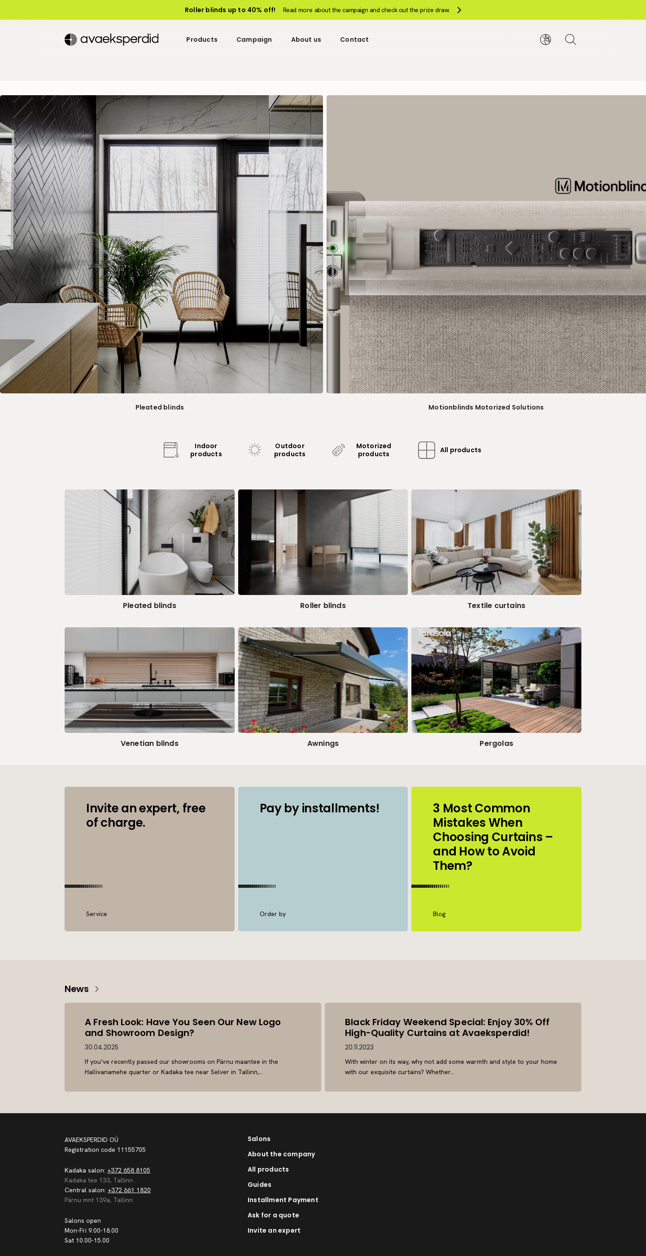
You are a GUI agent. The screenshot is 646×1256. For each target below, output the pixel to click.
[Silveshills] (116, 37)
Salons (259, 1138)
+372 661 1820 (129, 1190)
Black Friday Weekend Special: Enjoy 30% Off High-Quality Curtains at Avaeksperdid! (448, 1027)
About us (306, 37)
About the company (281, 1154)
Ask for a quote (273, 1215)
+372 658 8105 (128, 1170)
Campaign (254, 37)
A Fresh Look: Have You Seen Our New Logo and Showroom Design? (184, 1027)
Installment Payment (283, 1199)
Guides (259, 1184)
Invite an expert (274, 1230)
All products (268, 1169)
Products (202, 37)
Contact (354, 37)
